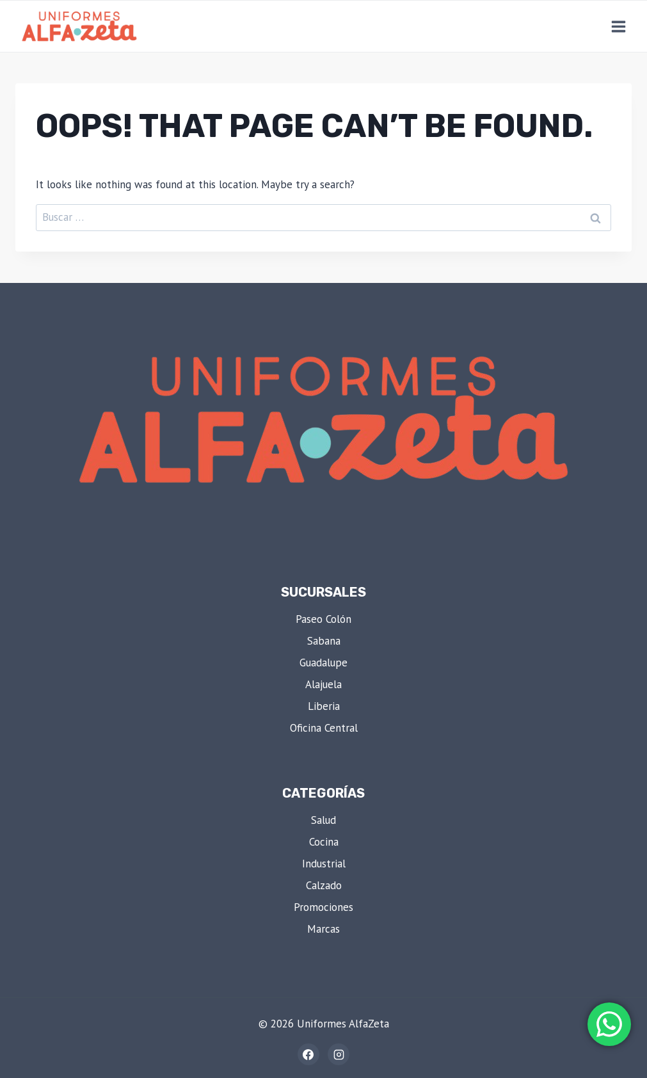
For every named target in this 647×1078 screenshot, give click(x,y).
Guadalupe (323, 663)
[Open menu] (618, 26)
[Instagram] (338, 1054)
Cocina (324, 842)
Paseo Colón (323, 619)
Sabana (323, 641)
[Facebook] (308, 1054)
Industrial (324, 864)
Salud (323, 820)
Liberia (324, 706)
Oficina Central (324, 728)
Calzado (324, 885)
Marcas (323, 929)
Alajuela (323, 684)
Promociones (323, 907)
